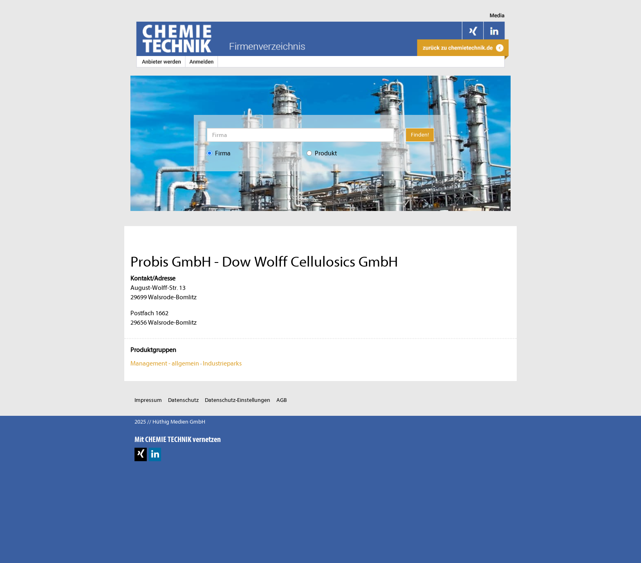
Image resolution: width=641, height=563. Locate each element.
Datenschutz (183, 400)
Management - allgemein (164, 363)
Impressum (148, 400)
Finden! (420, 134)
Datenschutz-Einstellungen (237, 400)
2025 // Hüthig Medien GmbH (169, 421)
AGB (281, 400)
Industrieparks (222, 363)
